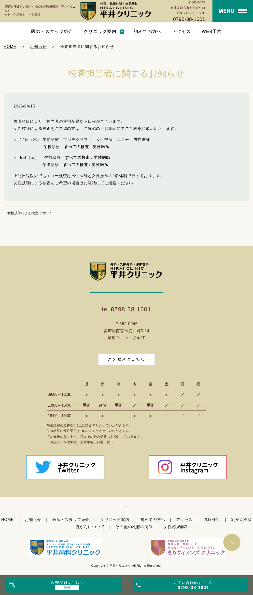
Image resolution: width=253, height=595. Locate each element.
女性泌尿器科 (176, 527)
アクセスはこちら (126, 359)
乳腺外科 (212, 520)
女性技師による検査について (29, 213)
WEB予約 (212, 31)
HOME (10, 47)
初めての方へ (147, 31)
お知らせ (38, 47)
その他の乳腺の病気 (134, 527)
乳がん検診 (241, 520)
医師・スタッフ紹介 (52, 31)
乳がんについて (90, 527)
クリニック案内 (100, 31)
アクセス (181, 31)
